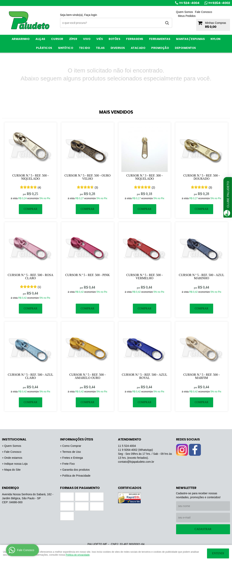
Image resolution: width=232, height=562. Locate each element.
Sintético (65, 48)
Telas (100, 48)
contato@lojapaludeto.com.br (136, 461)
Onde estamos (13, 457)
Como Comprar (71, 445)
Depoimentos (185, 48)
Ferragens (134, 39)
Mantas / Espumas (190, 39)
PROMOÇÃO (160, 48)
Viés (99, 39)
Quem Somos (184, 12)
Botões (114, 39)
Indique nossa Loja (16, 463)
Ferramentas (159, 39)
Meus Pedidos (187, 15)
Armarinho (21, 39)
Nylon (215, 39)
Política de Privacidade (76, 475)
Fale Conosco (203, 12)
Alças (40, 39)
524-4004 (189, 3)
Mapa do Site (12, 469)
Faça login (90, 14)
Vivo (86, 39)
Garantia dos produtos (76, 469)
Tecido (84, 48)
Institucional (14, 439)
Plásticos (44, 48)
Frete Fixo (68, 463)
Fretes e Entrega (72, 457)
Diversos (118, 48)
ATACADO (138, 48)
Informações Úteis (76, 439)
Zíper (73, 39)
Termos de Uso (71, 451)
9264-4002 (219, 3)
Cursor (57, 39)
